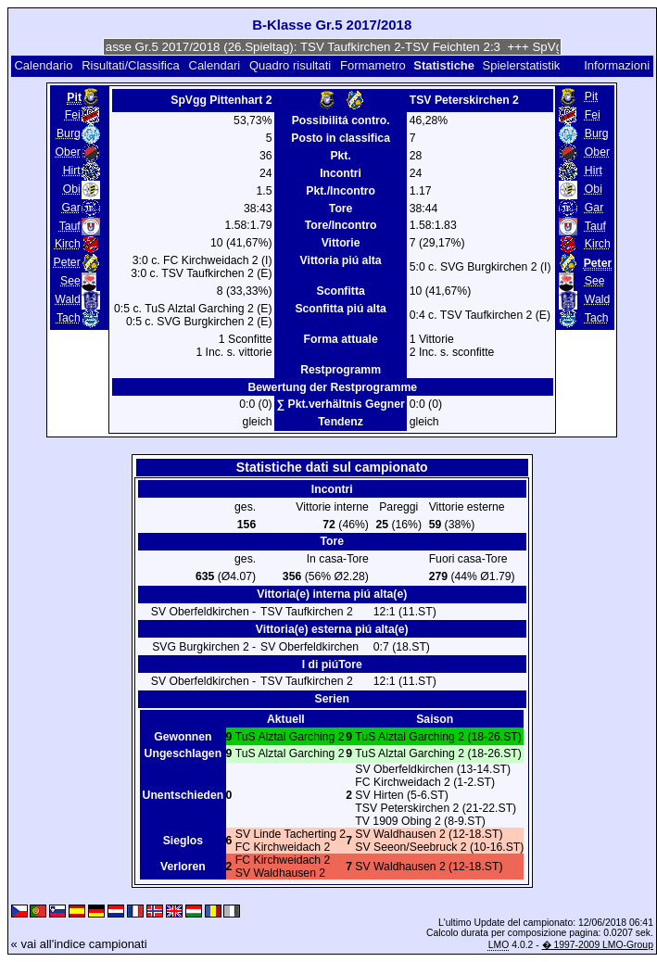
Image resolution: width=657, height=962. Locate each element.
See (70, 280)
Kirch (68, 243)
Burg (69, 133)
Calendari (215, 65)
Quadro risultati (290, 65)
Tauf (70, 226)
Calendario (43, 65)
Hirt (72, 170)
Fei (73, 114)
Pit (591, 96)
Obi (72, 189)
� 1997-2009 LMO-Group (597, 945)
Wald (67, 299)
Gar (70, 207)
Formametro (373, 65)
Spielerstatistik (523, 65)
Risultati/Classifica (130, 65)
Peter (67, 262)
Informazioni (617, 65)
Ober (68, 152)
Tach (69, 317)
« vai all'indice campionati (79, 944)
